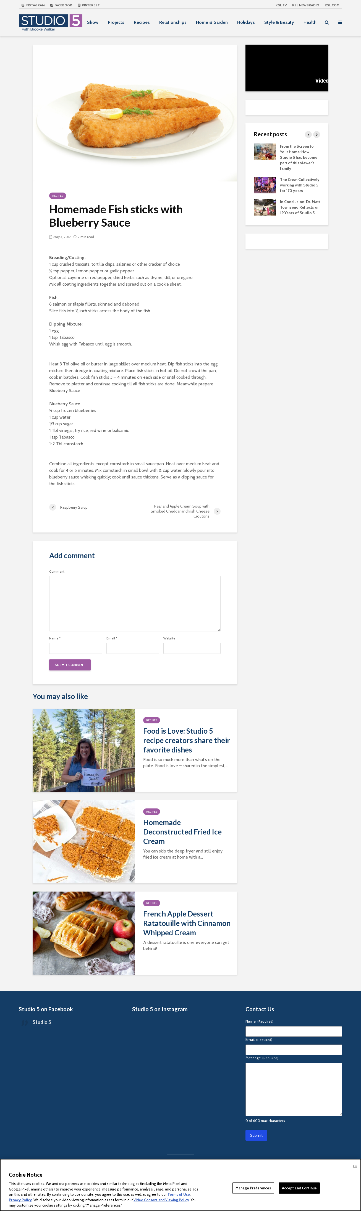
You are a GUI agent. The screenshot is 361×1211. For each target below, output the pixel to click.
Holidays (246, 22)
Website (169, 638)
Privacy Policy (20, 1200)
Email (111, 638)
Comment (56, 571)
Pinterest (89, 5)
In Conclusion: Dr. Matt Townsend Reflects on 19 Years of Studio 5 (300, 207)
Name (55, 638)
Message (261, 1057)
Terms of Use (179, 1194)
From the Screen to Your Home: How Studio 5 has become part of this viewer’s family (298, 157)
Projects (116, 22)
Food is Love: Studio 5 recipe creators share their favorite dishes (186, 740)
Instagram (33, 5)
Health (310, 22)
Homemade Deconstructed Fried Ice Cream (182, 832)
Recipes (142, 22)
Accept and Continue (299, 1188)
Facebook (61, 5)
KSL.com (332, 5)
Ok (355, 1166)
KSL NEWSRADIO (305, 5)
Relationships (173, 22)
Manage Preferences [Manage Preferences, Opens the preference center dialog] (253, 1188)
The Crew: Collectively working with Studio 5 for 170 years (300, 185)
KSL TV (281, 5)
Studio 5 (42, 1022)
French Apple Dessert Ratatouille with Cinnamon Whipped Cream (187, 923)
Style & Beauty (279, 22)
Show (92, 22)
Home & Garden (212, 22)
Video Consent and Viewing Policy (161, 1200)
